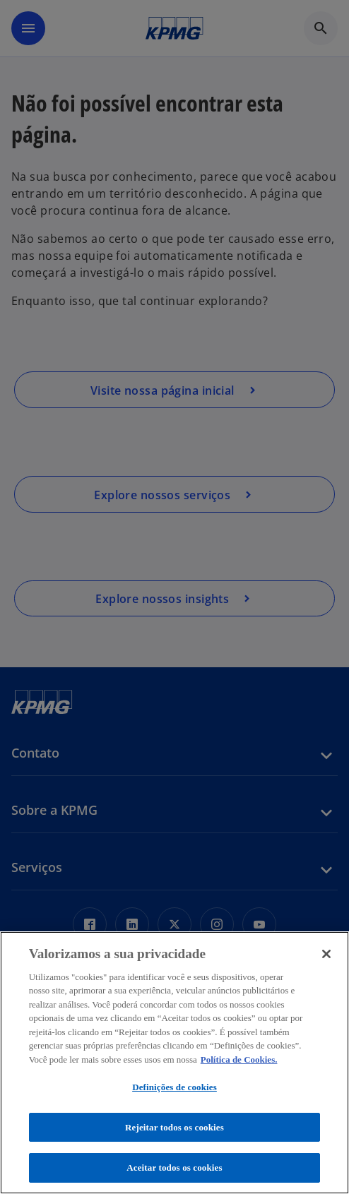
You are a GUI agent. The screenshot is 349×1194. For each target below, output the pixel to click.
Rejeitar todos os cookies (174, 1127)
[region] (174, 1062)
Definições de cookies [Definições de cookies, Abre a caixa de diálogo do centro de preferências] (174, 1087)
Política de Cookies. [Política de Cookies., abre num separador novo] (239, 1059)
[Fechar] (326, 953)
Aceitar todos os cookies (174, 1167)
